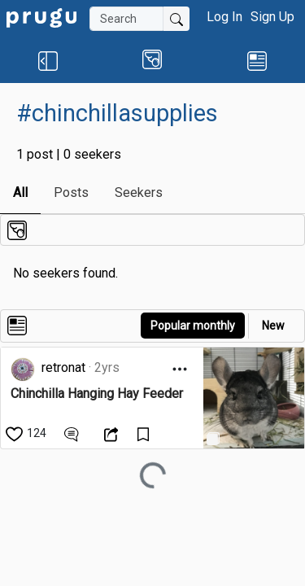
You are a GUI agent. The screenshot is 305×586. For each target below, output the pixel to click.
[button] (47, 60)
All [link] (20, 192)
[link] (41, 16)
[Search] (126, 19)
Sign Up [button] (272, 16)
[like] (27, 433)
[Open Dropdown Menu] (180, 369)
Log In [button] (224, 16)
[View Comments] (74, 433)
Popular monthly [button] (192, 325)
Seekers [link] (139, 192)
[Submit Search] (176, 19)
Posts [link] (71, 192)
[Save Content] (145, 433)
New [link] (273, 325)
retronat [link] (63, 367)
